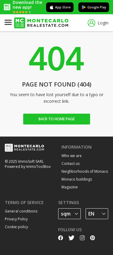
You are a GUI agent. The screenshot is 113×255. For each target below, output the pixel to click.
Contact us (70, 163)
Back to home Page (57, 118)
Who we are (71, 155)
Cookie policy (16, 226)
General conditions (21, 211)
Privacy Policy (16, 219)
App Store (60, 7)
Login (98, 23)
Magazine (69, 187)
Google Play (93, 7)
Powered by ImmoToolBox (28, 166)
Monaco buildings (76, 179)
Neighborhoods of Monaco (84, 171)
